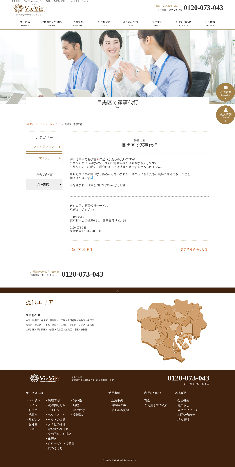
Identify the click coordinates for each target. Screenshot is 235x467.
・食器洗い (77, 414)
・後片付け (77, 410)
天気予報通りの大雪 (194, 249)
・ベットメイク (55, 414)
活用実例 (78, 24)
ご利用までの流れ (51, 24)
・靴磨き (51, 438)
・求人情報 (181, 419)
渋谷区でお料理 (82, 249)
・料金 (145, 400)
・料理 (74, 405)
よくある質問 (131, 24)
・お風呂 (31, 410)
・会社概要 (181, 400)
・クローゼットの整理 (59, 443)
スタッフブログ (53, 124)
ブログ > (39, 124)
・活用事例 (115, 400)
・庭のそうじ (54, 448)
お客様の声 (104, 24)
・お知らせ (181, 405)
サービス (25, 24)
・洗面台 (31, 414)
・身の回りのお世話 (58, 433)
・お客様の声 (117, 405)
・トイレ (31, 405)
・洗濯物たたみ (55, 405)
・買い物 (76, 400)
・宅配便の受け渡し (58, 429)
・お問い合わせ (184, 414)
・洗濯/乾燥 (52, 400)
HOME (29, 124)
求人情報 (210, 24)
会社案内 (157, 24)
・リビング (33, 419)
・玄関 (30, 429)
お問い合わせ (183, 24)
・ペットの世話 (55, 419)
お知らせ (44, 158)
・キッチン (33, 400)
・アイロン (52, 410)
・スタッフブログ (186, 410)
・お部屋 (31, 424)
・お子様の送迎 (55, 424)
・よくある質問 (118, 410)
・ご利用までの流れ (154, 405)
